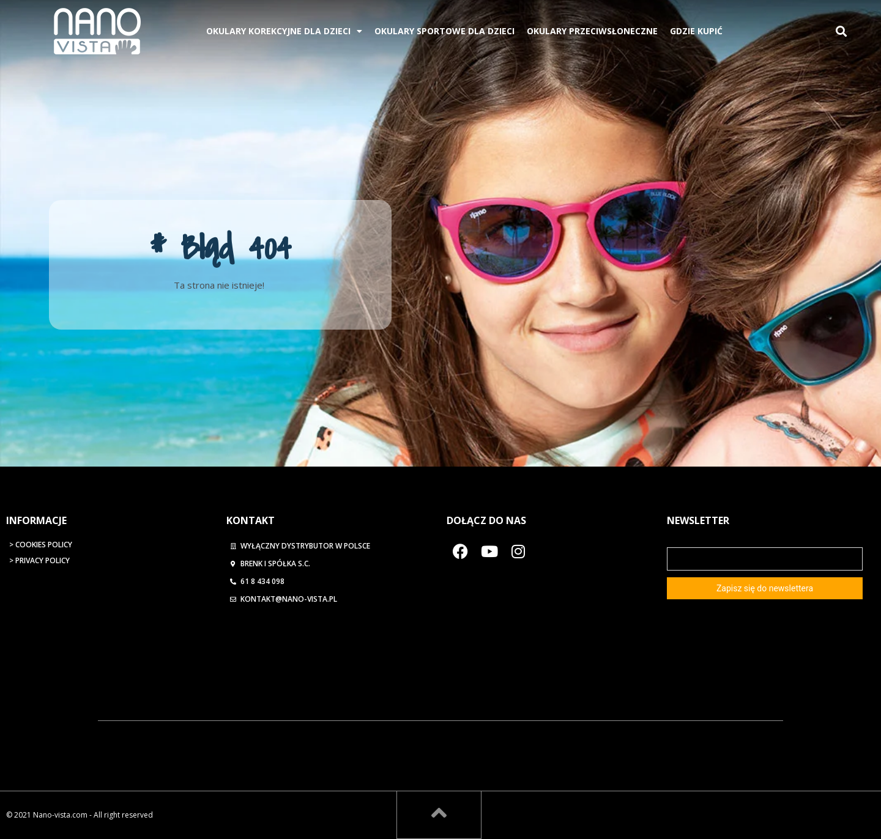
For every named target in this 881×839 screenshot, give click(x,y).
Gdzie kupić (696, 31)
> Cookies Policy (40, 544)
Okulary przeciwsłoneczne (592, 31)
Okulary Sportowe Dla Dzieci (444, 31)
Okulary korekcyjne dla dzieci (284, 31)
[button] (841, 31)
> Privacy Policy (39, 560)
